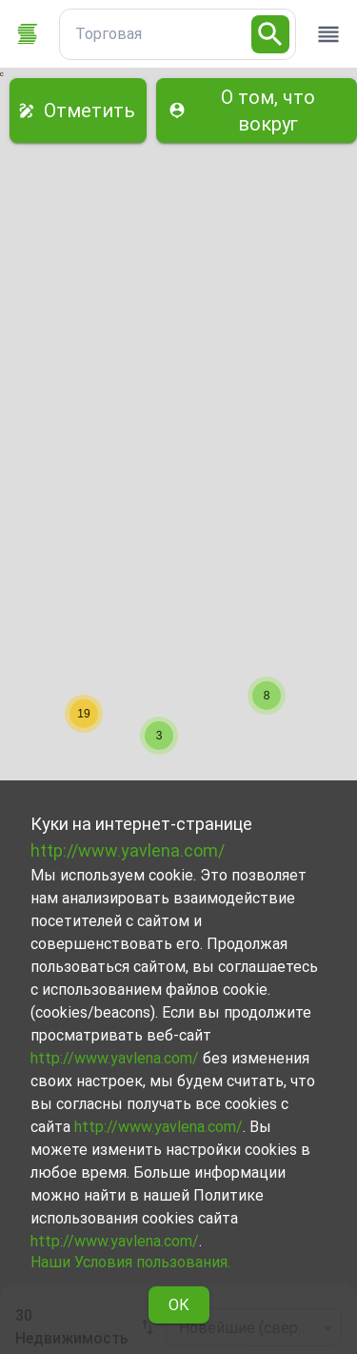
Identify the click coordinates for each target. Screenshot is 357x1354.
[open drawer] (328, 34)
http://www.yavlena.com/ (127, 850)
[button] (267, 696)
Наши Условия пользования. (130, 1262)
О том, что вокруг (256, 110)
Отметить (78, 110)
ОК (179, 1305)
